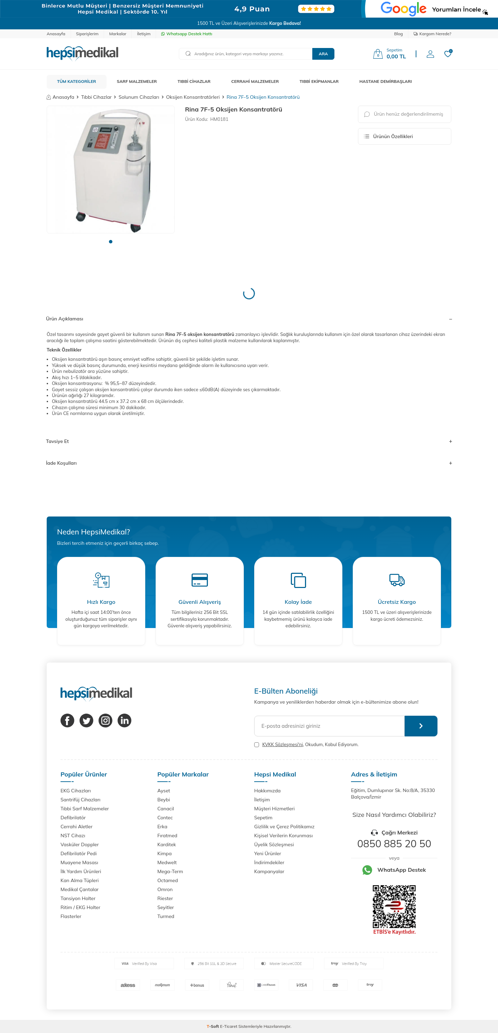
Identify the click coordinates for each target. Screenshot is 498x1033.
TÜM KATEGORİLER (76, 81)
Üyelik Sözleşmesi (274, 844)
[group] (110, 169)
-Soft (213, 1026)
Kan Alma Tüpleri (80, 880)
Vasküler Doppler (80, 844)
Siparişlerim (87, 33)
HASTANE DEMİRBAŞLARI (385, 81)
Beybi (163, 800)
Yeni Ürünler (267, 853)
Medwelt (167, 862)
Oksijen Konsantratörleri (193, 97)
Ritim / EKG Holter (80, 907)
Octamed (167, 880)
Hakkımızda (267, 791)
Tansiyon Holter (78, 898)
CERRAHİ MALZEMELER (255, 81)
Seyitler (165, 907)
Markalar (118, 33)
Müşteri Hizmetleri (274, 808)
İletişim (143, 33)
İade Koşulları (249, 463)
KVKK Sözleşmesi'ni (282, 744)
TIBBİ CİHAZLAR (194, 81)
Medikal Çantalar (80, 889)
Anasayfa (56, 33)
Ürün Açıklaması (249, 319)
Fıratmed (167, 835)
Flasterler (71, 916)
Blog (398, 33)
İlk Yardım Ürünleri (81, 871)
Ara (323, 53)
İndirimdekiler (269, 862)
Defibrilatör (73, 817)
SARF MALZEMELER (137, 81)
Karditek (166, 844)
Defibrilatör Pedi (79, 853)
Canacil (165, 808)
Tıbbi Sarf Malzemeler (85, 808)
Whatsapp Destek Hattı (186, 33)
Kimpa (164, 853)
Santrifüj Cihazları (80, 800)
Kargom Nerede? (432, 33)
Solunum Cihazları (139, 97)
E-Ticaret (228, 1026)
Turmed (165, 916)
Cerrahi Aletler (77, 826)
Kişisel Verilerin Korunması (283, 835)
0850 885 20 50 (394, 843)
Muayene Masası (79, 862)
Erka (162, 826)
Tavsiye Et (249, 441)
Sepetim (263, 817)
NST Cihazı (73, 835)
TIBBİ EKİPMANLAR (319, 81)
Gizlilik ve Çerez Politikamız (284, 826)
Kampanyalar (269, 871)
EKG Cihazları (76, 791)
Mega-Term (170, 871)
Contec (165, 817)
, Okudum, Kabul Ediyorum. (306, 744)
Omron (165, 889)
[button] (110, 241)
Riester (165, 898)
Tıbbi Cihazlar (96, 97)
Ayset (163, 791)
